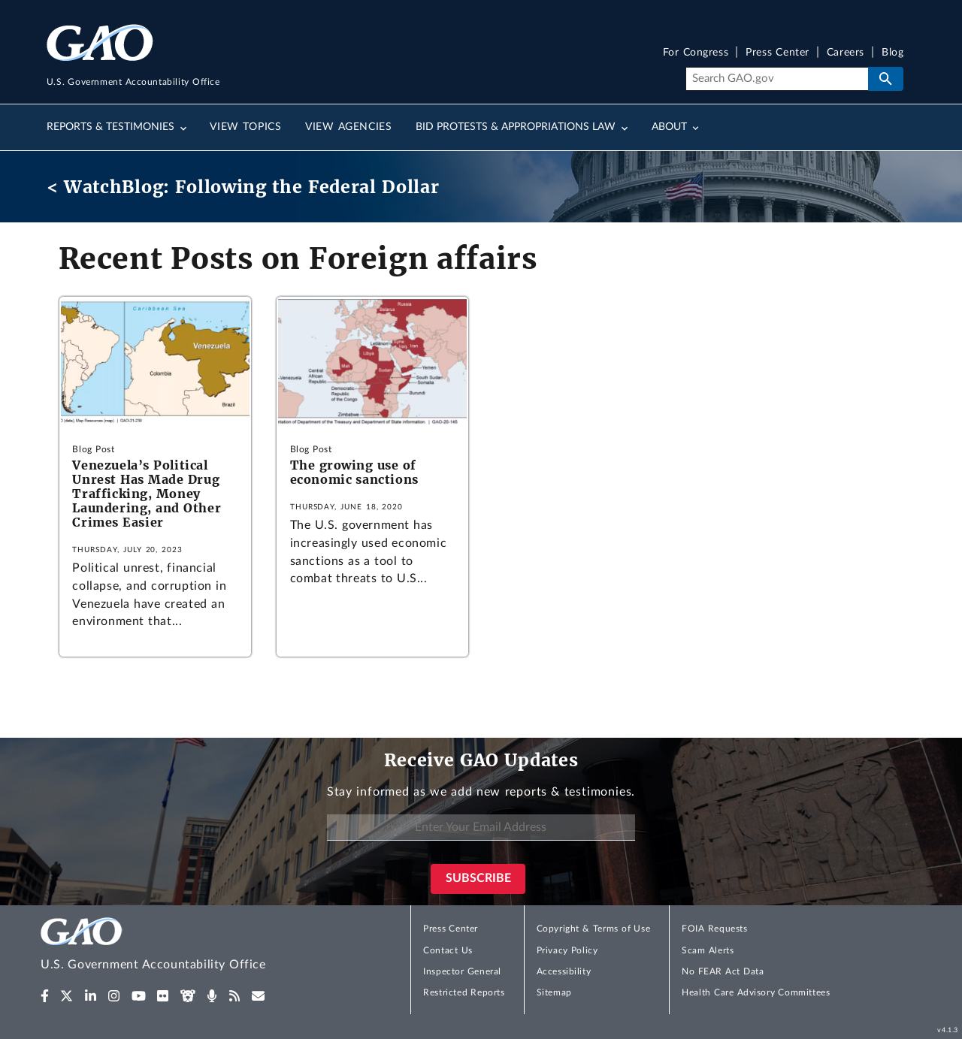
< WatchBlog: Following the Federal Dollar (243, 187)
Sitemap (554, 992)
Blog (892, 53)
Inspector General (462, 971)
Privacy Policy (567, 950)
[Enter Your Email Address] (481, 827)
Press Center (777, 53)
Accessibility (564, 971)
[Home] (183, 946)
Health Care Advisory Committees (756, 992)
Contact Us (448, 950)
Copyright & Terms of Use (594, 928)
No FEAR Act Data (723, 971)
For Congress (696, 53)
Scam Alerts (708, 950)
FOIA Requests (714, 928)
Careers (845, 53)
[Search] (776, 79)
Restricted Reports (463, 992)
